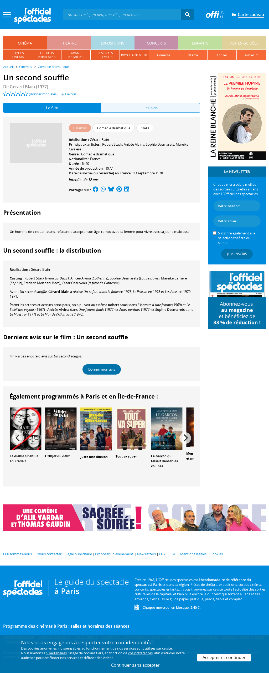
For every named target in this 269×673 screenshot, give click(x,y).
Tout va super (126, 456)
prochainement (134, 55)
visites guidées (244, 43)
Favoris (68, 94)
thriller (222, 55)
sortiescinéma (18, 55)
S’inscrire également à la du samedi (236, 238)
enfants (200, 43)
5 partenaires (56, 653)
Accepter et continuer (224, 657)
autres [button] (250, 55)
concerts (156, 43)
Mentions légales (193, 554)
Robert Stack (112, 144)
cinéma (25, 43)
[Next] (185, 438)
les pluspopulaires (47, 55)
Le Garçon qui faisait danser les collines (164, 461)
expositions (112, 43)
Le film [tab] (52, 107)
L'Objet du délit (57, 456)
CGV (162, 554)
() (46, 278)
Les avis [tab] (150, 107)
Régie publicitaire (78, 554)
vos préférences (140, 653)
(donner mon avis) (43, 94)
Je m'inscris (237, 254)
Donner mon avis (101, 369)
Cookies (216, 554)
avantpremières (76, 55)
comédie (163, 55)
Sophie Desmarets (160, 144)
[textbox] (122, 14)
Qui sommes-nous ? (18, 554)
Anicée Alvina (134, 144)
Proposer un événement (114, 554)
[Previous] (18, 438)
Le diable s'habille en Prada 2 (24, 458)
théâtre (69, 43)
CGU (172, 554)
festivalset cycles (105, 55)
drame (193, 55)
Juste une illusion (94, 457)
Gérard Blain (99, 139)
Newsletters (146, 554)
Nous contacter (49, 554)
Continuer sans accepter (135, 665)
